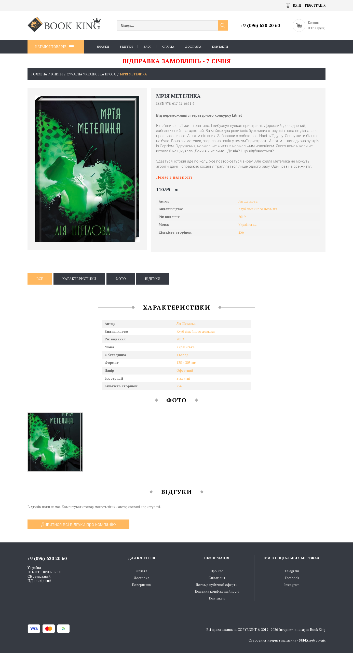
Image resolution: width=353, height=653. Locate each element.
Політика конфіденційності (217, 591)
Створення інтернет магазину (272, 640)
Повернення (141, 584)
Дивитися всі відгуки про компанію (78, 524)
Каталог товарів (54, 46)
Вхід (293, 5)
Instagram (292, 584)
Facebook (292, 578)
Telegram (291, 571)
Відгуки (126, 46)
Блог (147, 46)
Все (39, 278)
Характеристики (79, 278)
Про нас (217, 571)
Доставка (193, 46)
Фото (120, 278)
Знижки (103, 46)
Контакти (220, 46)
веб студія (317, 640)
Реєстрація (315, 5)
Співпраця (217, 578)
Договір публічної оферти (216, 584)
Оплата (168, 46)
